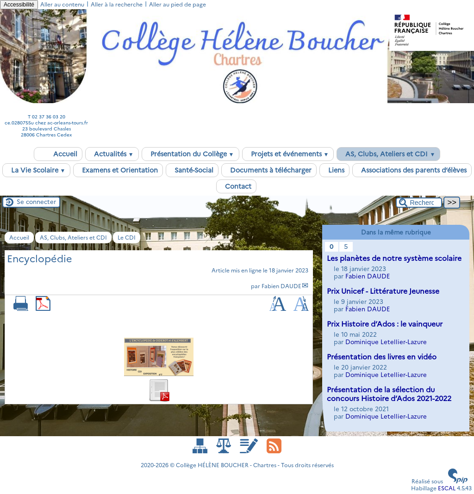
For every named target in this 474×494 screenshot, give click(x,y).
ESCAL (446, 488)
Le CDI (127, 237)
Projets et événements (288, 154)
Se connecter (36, 201)
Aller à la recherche (117, 4)
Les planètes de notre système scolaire (394, 258)
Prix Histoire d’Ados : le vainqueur (385, 324)
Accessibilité (19, 4)
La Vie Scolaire (36, 170)
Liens (334, 170)
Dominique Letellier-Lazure (386, 342)
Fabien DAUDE (281, 286)
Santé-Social (192, 170)
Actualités (112, 154)
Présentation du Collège (190, 154)
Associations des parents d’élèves (412, 170)
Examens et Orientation (118, 170)
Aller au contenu (62, 4)
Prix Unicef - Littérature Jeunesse (383, 291)
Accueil (58, 154)
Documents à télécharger (269, 170)
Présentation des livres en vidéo (382, 356)
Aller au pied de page (177, 4)
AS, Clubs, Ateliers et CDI (388, 154)
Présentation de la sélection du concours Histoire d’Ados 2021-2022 (389, 394)
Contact (236, 186)
